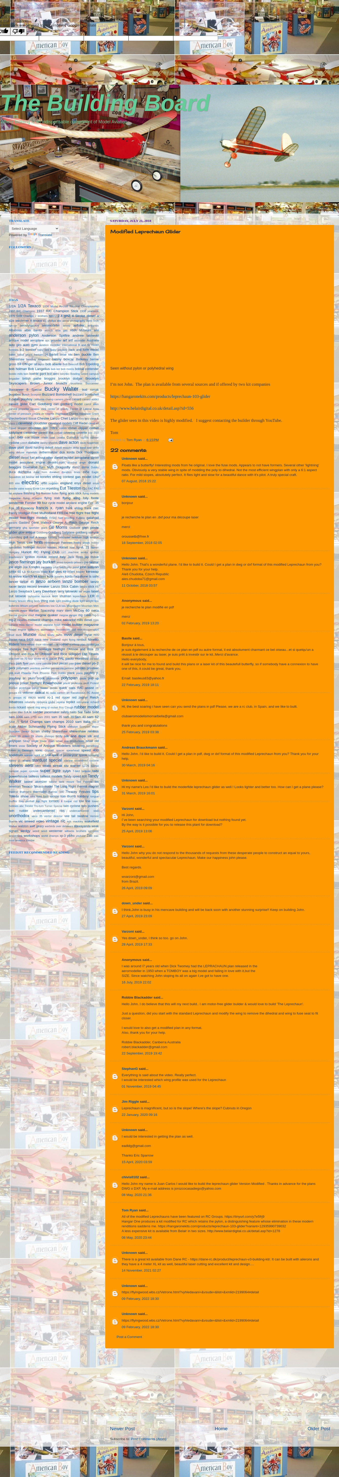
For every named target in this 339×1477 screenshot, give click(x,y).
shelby (45, 731)
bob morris (67, 369)
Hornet (63, 547)
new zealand (51, 639)
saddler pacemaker (46, 712)
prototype (24, 687)
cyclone (14, 443)
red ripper (62, 697)
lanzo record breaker (33, 586)
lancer (13, 582)
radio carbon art (60, 692)
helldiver (77, 537)
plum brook (36, 678)
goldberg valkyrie (87, 532)
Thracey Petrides (78, 792)
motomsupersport (88, 629)
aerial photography (73, 320)
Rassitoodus (78, 692)
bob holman (18, 369)
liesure (22, 601)
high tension (91, 537)
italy (63, 557)
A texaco (36, 320)
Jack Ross (75, 557)
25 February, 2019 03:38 (140, 732)
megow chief (26, 615)
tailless (34, 776)
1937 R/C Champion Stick (57, 311)
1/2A (12, 306)
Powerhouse (52, 683)
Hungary (14, 552)
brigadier (14, 378)
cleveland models (60, 423)
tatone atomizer (35, 781)
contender (30, 432)
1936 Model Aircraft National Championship (71, 306)
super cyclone (29, 771)
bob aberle (54, 364)
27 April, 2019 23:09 (137, 916)
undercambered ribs (49, 811)
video (40, 821)
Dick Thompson (87, 452)
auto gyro (30, 345)
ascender (79, 340)
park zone (36, 663)
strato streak (52, 766)
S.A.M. (28, 712)
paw (71, 663)
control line (45, 432)
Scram (35, 731)
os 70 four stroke (30, 658)
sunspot (13, 771)
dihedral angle (76, 462)
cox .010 (93, 432)
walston (23, 826)
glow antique (26, 532)
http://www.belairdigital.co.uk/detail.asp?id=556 (152, 408)
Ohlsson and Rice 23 (83, 649)
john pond (73, 567)
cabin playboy (21, 399)
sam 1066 (16, 717)
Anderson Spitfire (56, 335)
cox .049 (16, 437)
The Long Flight (65, 786)
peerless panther (40, 668)
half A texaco (38, 537)
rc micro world (34, 697)
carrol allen (91, 404)
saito (73, 712)
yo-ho (71, 836)
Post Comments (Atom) (148, 1439)
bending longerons (38, 359)
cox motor (32, 437)
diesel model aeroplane (72, 457)
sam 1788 (30, 717)
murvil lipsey (46, 634)
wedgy (25, 831)
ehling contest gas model (71, 477)
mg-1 (95, 615)
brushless (76, 383)
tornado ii (55, 801)
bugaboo (15, 394)
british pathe (32, 378)
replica (61, 702)
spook (83, 755)
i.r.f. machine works (75, 552)
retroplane (83, 702)
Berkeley (82, 359)
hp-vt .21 (82, 547)
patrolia (46, 663)
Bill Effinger (25, 364)
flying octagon (32, 498)
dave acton (69, 442)
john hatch (59, 567)
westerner (55, 831)
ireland (53, 557)
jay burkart (45, 562)
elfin (44, 483)
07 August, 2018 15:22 (139, 481)
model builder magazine (80, 625)
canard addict (90, 399)
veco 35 (37, 816)
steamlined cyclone (86, 760)
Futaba (80, 517)
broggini (49, 378)
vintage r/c (55, 821)
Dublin (95, 467)
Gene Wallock (41, 522)
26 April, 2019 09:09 (137, 888)
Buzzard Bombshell (57, 394)
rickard (21, 707)
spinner (28, 755)
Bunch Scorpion (31, 394)
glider (13, 532)
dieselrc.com (56, 462)
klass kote (45, 576)
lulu (63, 605)
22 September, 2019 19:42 (142, 1053)
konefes (59, 576)
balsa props (24, 354)
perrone (69, 668)
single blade (39, 741)
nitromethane (50, 644)
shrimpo (49, 736)
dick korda (66, 452)
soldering (78, 746)
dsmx (85, 467)
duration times (71, 472)
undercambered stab (84, 810)
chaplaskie (61, 413)
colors (63, 428)
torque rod (70, 801)
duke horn (40, 472)
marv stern (64, 610)
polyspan (69, 678)
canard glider (18, 404)
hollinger (29, 547)
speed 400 (90, 750)
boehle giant (37, 374)
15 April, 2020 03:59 (137, 1162)
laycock (46, 596)
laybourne (34, 596)
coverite (81, 432)
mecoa (13, 615)
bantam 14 (41, 354)
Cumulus (73, 437)
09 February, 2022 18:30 (140, 1299)
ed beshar (28, 476)
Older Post (319, 1428)
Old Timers (90, 654)
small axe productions (70, 741)
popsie (14, 683)
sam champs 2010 (59, 722)
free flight (76, 513)
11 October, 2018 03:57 (139, 585)
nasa (38, 639)
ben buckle (82, 354)
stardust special (47, 760)
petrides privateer (87, 668)
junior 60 (15, 571)
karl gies (55, 571)
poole (83, 678)
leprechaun (79, 596)
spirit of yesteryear (65, 755)
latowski (20, 596)
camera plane (62, 399)
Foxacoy (27, 508)
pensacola (57, 668)
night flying (68, 639)
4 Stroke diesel (83, 316)
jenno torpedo (65, 562)
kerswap (92, 571)
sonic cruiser (44, 750)
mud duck (15, 634)
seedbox (7, 211)
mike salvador (65, 620)
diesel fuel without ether (37, 457)
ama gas (61, 330)
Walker (13, 826)
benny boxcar (63, 359)
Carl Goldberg (40, 404)
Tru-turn (39, 805)
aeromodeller (51, 325)
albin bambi (33, 330)
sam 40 (80, 717)
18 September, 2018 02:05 (142, 543)
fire (38, 493)
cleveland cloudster (32, 423)
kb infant (69, 571)
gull (25, 537)
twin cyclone (71, 806)
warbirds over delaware (59, 826)
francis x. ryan (49, 507)
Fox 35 (14, 508)
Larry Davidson (45, 591)
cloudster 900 (38, 428)
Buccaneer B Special (25, 389)
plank (71, 673)
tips (95, 791)
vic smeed (27, 821)
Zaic (90, 836)
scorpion (73, 726)
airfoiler (78, 325)
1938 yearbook (89, 311)
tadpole (86, 771)
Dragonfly (63, 467)
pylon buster (40, 687)
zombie (30, 840)
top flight (41, 801)
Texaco (27, 786)
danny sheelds (49, 442)
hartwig (52, 537)
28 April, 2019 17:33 (137, 944)
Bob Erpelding (89, 364)
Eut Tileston (70, 488)
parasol (94, 658)
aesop (66, 325)
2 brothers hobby (45, 315)
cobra (53, 428)
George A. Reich (65, 522)
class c (13, 423)
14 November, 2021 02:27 (141, 1270)
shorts (39, 736)
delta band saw (82, 447)
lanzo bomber (75, 581)
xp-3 (63, 836)
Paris (12, 663)
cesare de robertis (43, 413)
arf (65, 340)
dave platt (16, 447)
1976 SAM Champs (21, 315)
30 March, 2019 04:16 (138, 765)
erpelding (52, 488)
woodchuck (16, 835)
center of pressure (20, 413)
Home (221, 1428)
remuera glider (46, 702)
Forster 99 (33, 503)
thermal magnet (88, 786)
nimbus (82, 639)
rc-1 (50, 697)
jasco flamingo (22, 562)
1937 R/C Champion (22, 311)
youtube (81, 835)
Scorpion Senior (19, 731)
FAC (90, 488)
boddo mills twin (18, 373)
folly (86, 498)
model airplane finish (47, 624)
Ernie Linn (39, 488)
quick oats (67, 688)
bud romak (90, 389)
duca (12, 472)
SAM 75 (14, 721)
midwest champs (40, 620)
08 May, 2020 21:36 (137, 1195)
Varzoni (128, 809)
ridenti (30, 707)
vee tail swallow (76, 816)
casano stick (38, 408)
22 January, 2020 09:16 (139, 1115)
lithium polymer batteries (35, 605)
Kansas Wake (39, 571)
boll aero (53, 374)
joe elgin (15, 567)
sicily (59, 736)
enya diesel (82, 483)
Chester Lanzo (48, 418)
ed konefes (43, 477)
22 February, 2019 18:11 (140, 685)
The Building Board (105, 103)
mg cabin (84, 615)
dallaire (33, 443)
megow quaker (46, 615)
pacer (53, 658)
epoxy (28, 488)
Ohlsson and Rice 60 (23, 654)
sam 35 (56, 717)
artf (70, 340)
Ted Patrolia (84, 781)
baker (12, 354)
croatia (61, 437)
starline (68, 760)
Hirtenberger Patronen (58, 542)
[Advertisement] (220, 1387)
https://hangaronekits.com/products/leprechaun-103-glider (160, 396)
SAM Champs (32, 722)
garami (13, 522)
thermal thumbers (20, 791)
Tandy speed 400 (75, 776)
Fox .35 (93, 503)
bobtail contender (87, 369)
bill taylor (39, 364)
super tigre (50, 770)
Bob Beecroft (71, 364)
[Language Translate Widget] (34, 229)
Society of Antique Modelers (48, 746)
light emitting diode (67, 601)
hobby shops (82, 542)
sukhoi (95, 765)
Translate (40, 235)
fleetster (46, 493)
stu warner (72, 766)
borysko (65, 373)
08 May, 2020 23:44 (137, 1237)
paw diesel (83, 663)
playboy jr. (91, 673)
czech (23, 442)
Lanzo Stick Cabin (64, 586)
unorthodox (19, 815)
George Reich (89, 522)
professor (76, 683)
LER (91, 596)
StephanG (130, 1069)
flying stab (52, 498)
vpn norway (13, 211)
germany (15, 527)
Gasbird (24, 522)
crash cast (48, 437)
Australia (93, 340)
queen (53, 687)
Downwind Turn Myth (38, 467)
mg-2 (12, 620)
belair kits (66, 354)
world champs (49, 835)
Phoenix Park (29, 673)
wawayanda (82, 826)
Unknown (129, 458)
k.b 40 (26, 571)
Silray (26, 741)
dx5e (86, 472)
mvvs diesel (73, 635)
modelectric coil (66, 629)
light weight (87, 601)
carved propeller (19, 408)
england (66, 483)
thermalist (40, 792)
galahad (93, 518)
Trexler (29, 805)
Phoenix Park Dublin (53, 673)
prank (66, 683)
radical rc (42, 693)
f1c (84, 488)
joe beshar (91, 562)
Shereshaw (60, 731)
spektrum (16, 755)
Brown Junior (41, 383)
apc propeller (53, 340)
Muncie (29, 634)
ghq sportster (31, 527)
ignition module (36, 557)
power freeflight (30, 683)
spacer (60, 750)
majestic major (18, 610)
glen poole (90, 527)
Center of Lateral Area (84, 408)
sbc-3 (95, 721)
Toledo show (19, 796)
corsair (58, 432)
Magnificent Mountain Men (83, 605)
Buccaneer (92, 383)
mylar (88, 635)
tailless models (51, 776)
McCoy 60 (81, 610)
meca (95, 610)
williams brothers (75, 831)
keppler (80, 571)
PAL (61, 658)
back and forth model (83, 350)
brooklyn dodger (70, 378)
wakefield (91, 821)
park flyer (22, 663)
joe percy (46, 567)
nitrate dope (34, 644)
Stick (38, 765)
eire (17, 483)
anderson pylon (24, 335)
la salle (94, 576)
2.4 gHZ (64, 316)
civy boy (84, 418)
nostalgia (92, 644)
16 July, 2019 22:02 (136, 982)
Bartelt (53, 354)
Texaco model (43, 786)
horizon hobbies (47, 547)
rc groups (15, 697)
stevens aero (21, 765)
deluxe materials (26, 452)
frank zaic (91, 508)
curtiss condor (90, 437)
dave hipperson (89, 442)
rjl (48, 707)
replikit (70, 702)
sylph (67, 771)
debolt (49, 447)
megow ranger (68, 615)
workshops (32, 836)
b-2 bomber (28, 350)
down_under (132, 903)
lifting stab (48, 601)
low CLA (56, 605)
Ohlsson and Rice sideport (59, 654)
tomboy (83, 796)
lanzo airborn (48, 581)
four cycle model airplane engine (64, 503)
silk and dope (75, 736)
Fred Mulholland (43, 513)
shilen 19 (14, 736)
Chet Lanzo (69, 418)
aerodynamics (29, 325)
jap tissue (92, 557)
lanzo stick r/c (89, 586)
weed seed (40, 831)
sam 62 (93, 717)
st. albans (24, 760)
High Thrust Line (21, 542)
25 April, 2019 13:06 (137, 831)
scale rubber (18, 726)
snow (22, 745)
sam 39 (68, 717)
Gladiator (74, 527)
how (72, 547)
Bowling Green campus (84, 373)
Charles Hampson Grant (84, 413)
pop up (93, 678)
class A (94, 418)
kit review (15, 576)
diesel (14, 457)
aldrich (49, 330)
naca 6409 (26, 639)
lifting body (33, 601)
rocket (54, 707)
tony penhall (26, 801)
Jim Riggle (130, 1101)
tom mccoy (51, 796)
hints (38, 542)
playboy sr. (17, 678)
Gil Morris (58, 527)
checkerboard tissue (22, 418)
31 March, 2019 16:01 (138, 793)
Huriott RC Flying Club (40, 552)
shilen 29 (28, 736)
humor (95, 547)
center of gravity (58, 408)
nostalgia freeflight (52, 649)
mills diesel (84, 620)
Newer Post (122, 1428)
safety (65, 712)
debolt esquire (63, 447)
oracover (14, 658)
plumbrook (53, 678)
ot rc (45, 658)
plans (79, 673)
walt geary (37, 826)
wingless (93, 831)
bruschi (61, 383)
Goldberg (42, 532)
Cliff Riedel (80, 423)
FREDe (62, 513)
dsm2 (76, 467)
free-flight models (34, 518)
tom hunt (36, 796)
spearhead (72, 750)
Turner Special (53, 805)
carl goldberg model (68, 404)
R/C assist (85, 688)
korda (69, 576)
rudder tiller (16, 712)
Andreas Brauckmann (139, 747)
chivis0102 (130, 1177)
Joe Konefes (31, 567)
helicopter (64, 537)
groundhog (15, 537)
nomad (64, 644)
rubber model (86, 707)
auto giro (15, 345)
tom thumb (68, 796)
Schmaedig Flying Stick (47, 726)
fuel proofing (66, 517)
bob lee (55, 369)
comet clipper (78, 428)
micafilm (22, 619)
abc (59, 320)
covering (69, 432)
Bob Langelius (39, 369)
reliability (30, 702)
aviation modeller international (58, 345)
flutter (55, 493)
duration (54, 472)
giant (44, 527)
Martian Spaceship (42, 610)
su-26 (85, 765)
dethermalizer (48, 452)
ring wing (41, 707)
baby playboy (58, 349)
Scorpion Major (89, 726)
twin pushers (90, 806)
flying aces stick (71, 493)
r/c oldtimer (26, 693)
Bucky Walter (62, 389)
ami (96, 330)
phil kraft (14, 673)
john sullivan (89, 567)
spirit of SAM (42, 755)
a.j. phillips (49, 320)
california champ (44, 399)
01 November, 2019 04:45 (141, 1086)
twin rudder (18, 811)
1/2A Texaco (29, 306)
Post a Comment (129, 1337)
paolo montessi (77, 658)
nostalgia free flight (23, 649)
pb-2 (95, 663)
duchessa (24, 472)
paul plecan (60, 663)
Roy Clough (66, 707)
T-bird (76, 771)
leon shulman (61, 596)
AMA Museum (80, 330)
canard (76, 399)
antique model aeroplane (26, 340)
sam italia (82, 722)
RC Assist (93, 692)
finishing (29, 493)
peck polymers (19, 668)
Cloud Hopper (18, 428)
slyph (51, 741)
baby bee (43, 349)
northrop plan (77, 644)
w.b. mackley (75, 821)
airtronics (93, 325)
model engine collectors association (32, 629)
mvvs (59, 634)
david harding (34, 447)
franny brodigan (19, 513)
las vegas (84, 591)
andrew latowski (86, 335)
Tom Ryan (130, 1210)
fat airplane (16, 493)
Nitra (23, 644)
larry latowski (68, 591)
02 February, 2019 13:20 (140, 623)
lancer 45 (27, 582)
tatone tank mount (61, 781)
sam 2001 (44, 717)
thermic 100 (56, 791)
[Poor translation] (18, 31)
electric (30, 482)
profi (86, 683)
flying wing (71, 498)
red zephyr (80, 697)
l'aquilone (81, 576)
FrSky (52, 517)
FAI (96, 488)
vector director (53, 816)
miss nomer (26, 624)
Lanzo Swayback (20, 591)
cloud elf (94, 423)
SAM (95, 712)
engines (53, 483)
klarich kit (30, 576)
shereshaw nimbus (84, 731)
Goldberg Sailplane (61, 532)
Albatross (15, 330)
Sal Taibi (84, 712)
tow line (84, 801)
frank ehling (74, 508)
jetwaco (78, 562)
